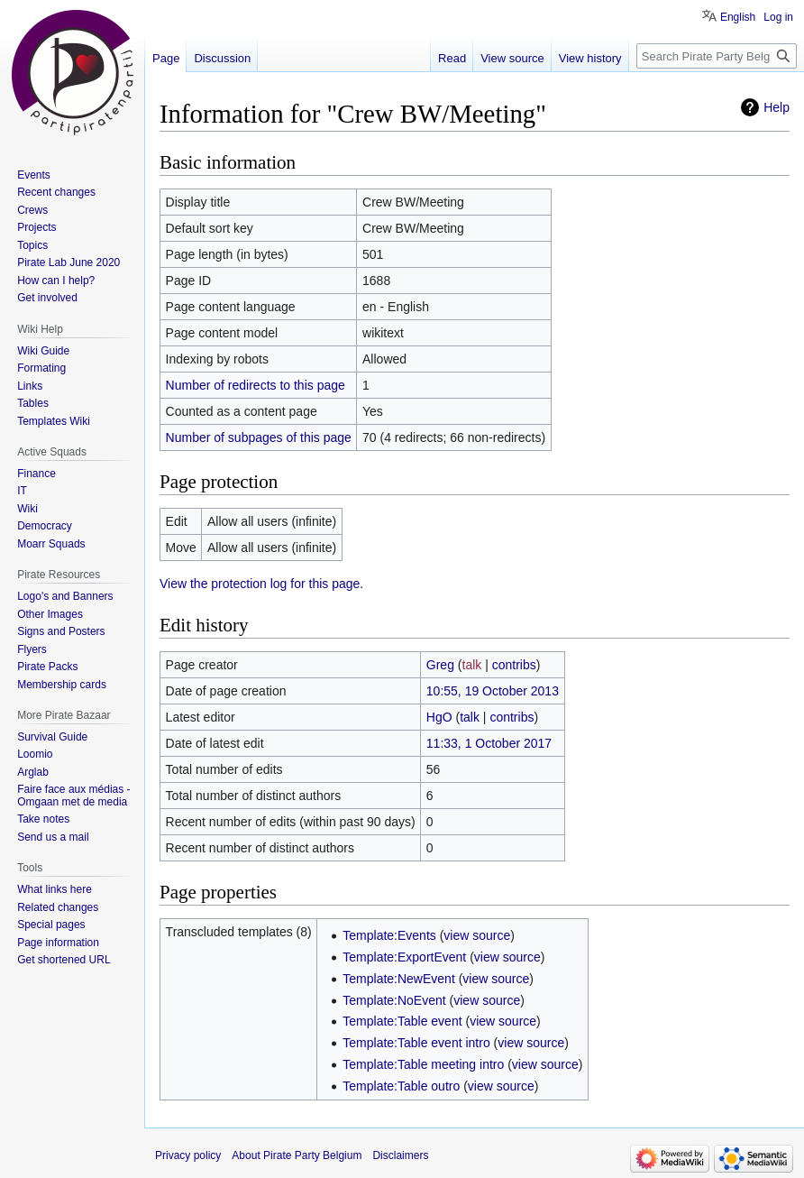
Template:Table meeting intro (423, 1064)
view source (476, 935)
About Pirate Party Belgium (296, 1155)
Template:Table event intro (416, 1042)
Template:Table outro (401, 1086)
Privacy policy (188, 1155)
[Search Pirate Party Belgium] (716, 56)
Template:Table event (402, 1021)
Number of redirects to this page (255, 385)
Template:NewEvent (399, 978)
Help (776, 107)
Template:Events (389, 935)
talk (472, 665)
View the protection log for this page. (261, 583)
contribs (514, 665)
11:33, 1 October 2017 (489, 743)
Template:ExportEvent (404, 957)
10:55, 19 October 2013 (492, 691)
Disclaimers (400, 1155)
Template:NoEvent (394, 1000)
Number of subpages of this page (259, 437)
